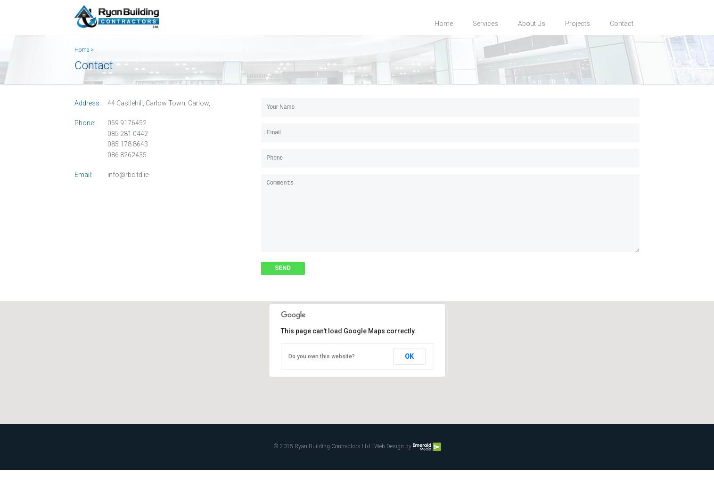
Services (485, 23)
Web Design (389, 461)
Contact (621, 23)
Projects (577, 23)
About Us (531, 23)
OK (409, 370)
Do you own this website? (321, 370)
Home (444, 23)
